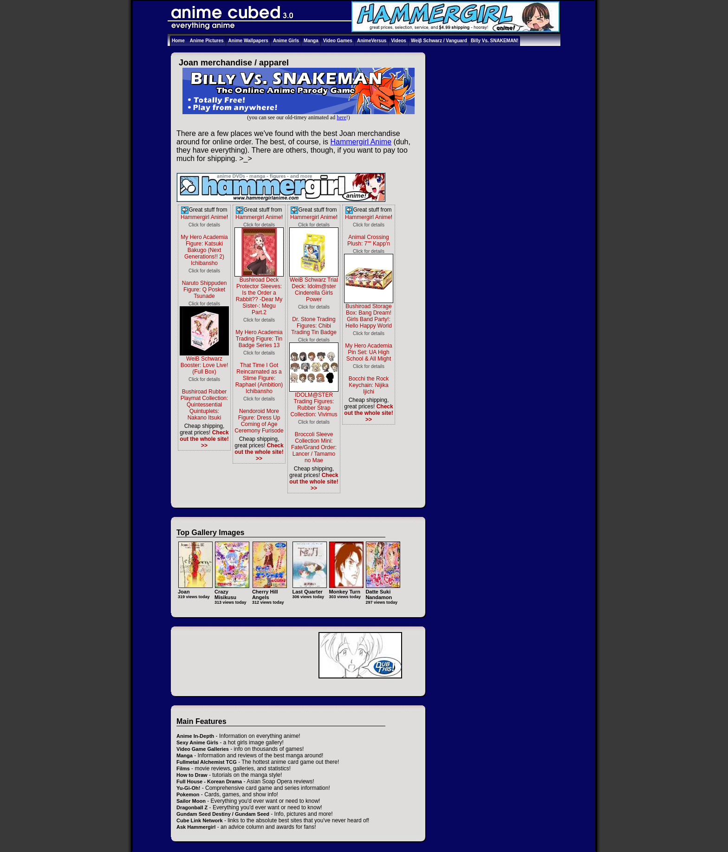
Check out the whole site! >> (204, 439)
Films (183, 768)
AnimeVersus (371, 40)
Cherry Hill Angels (269, 591)
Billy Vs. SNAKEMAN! (495, 40)
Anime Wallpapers (248, 40)
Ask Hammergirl (195, 827)
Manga (311, 40)
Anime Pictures (207, 40)
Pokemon (188, 794)
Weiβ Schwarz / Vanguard (439, 40)
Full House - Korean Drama (209, 781)
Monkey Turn (346, 588)
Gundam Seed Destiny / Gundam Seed (222, 814)
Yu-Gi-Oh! (188, 788)
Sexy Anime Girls (197, 742)
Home (178, 40)
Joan (195, 588)
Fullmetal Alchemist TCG (206, 762)
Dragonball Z (192, 807)
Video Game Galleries (202, 749)
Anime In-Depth (195, 736)
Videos (398, 40)
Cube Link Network (199, 820)
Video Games (337, 40)
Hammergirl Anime (360, 142)
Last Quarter (309, 588)
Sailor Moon (191, 801)
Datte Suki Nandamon (382, 591)
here (341, 117)
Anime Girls (286, 40)
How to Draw (192, 775)
